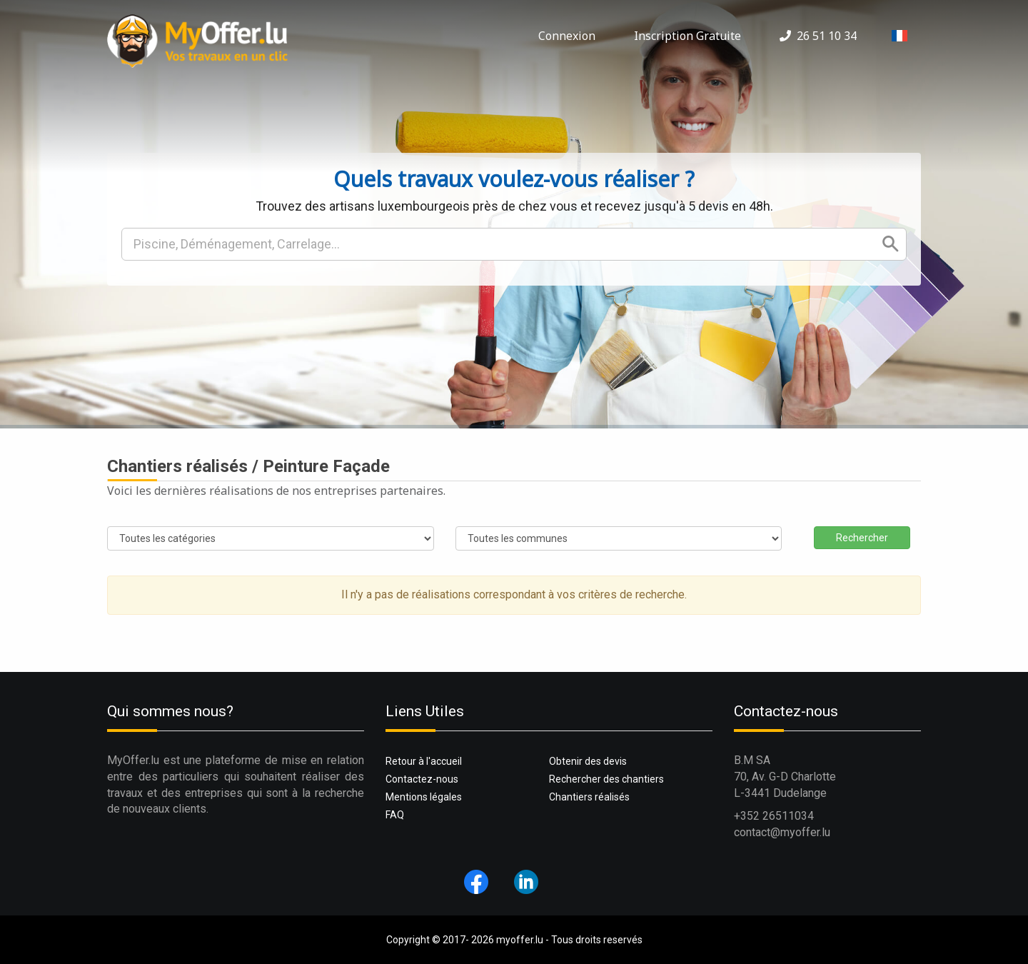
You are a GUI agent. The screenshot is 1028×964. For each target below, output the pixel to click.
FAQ (395, 814)
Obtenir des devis (588, 761)
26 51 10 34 (818, 36)
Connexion (566, 36)
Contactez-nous (422, 779)
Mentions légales (424, 797)
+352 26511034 (774, 816)
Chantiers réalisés (589, 797)
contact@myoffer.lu (782, 832)
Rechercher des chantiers (606, 779)
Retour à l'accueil (424, 761)
